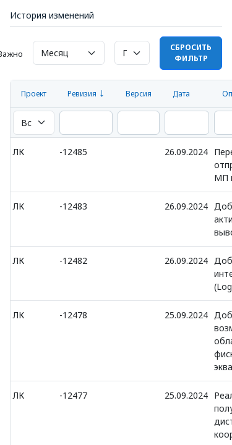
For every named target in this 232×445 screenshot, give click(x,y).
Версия (139, 93)
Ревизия (82, 93)
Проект (33, 93)
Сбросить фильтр (191, 53)
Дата (181, 93)
